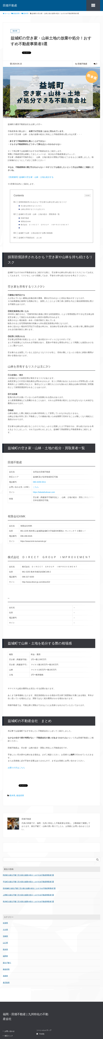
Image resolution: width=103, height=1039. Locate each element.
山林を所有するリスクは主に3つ (33, 209)
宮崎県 (5, 918)
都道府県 (20, 778)
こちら (36, 487)
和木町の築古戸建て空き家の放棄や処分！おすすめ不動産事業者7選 (28, 884)
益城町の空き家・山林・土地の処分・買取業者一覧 (39, 214)
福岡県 (5, 938)
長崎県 (5, 958)
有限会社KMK (26, 221)
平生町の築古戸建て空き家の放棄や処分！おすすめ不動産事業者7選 (28, 864)
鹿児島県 (6, 964)
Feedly (40, 1016)
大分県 (5, 912)
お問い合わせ (10, 1013)
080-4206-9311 (39, 482)
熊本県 (12, 778)
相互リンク (9, 1018)
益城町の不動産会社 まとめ (30, 238)
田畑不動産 (10, 5)
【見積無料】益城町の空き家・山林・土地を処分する (31, 177)
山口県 (5, 925)
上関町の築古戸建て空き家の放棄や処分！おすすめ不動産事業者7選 (28, 877)
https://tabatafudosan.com (44, 492)
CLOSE (87, 195)
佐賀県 (5, 905)
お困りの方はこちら (16, 750)
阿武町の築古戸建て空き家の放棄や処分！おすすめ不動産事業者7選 (28, 857)
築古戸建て (7, 945)
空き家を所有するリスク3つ (31, 206)
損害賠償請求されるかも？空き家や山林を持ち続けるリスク (42, 202)
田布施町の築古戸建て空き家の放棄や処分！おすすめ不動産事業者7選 (29, 870)
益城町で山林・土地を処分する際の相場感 (35, 233)
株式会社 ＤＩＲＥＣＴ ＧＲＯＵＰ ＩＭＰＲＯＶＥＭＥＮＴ (45, 225)
